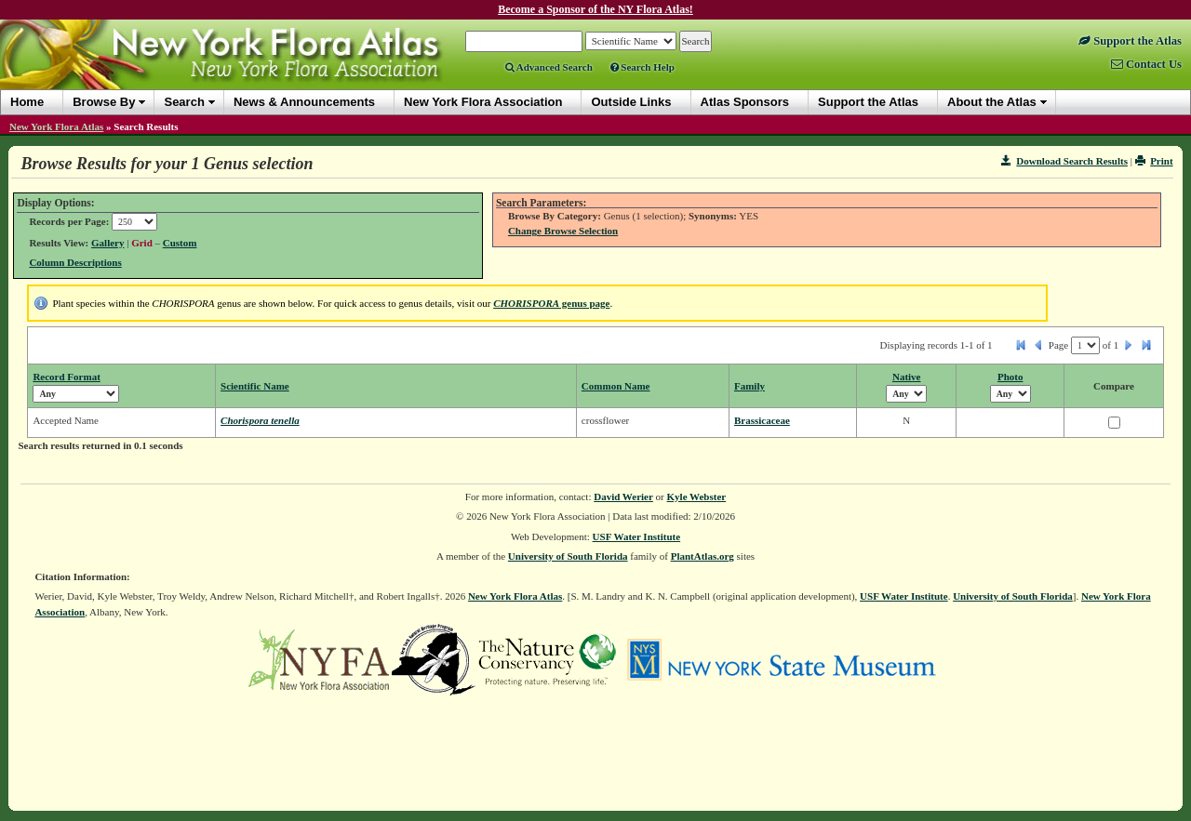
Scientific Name (255, 385)
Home (27, 102)
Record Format (66, 376)
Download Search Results (1064, 160)
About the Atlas (992, 102)
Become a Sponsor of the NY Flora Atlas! (595, 9)
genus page (551, 303)
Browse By (104, 102)
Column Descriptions (75, 262)
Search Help (642, 67)
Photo (1010, 376)
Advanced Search (549, 67)
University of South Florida (568, 556)
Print (1154, 160)
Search (184, 102)
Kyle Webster (697, 496)
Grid (142, 242)
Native (906, 376)
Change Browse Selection (563, 230)
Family (749, 385)
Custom (180, 242)
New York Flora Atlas (56, 126)
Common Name (616, 385)
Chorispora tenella (260, 420)
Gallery (107, 242)
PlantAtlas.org (702, 556)
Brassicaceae (762, 420)
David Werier (623, 496)
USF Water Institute (637, 536)
